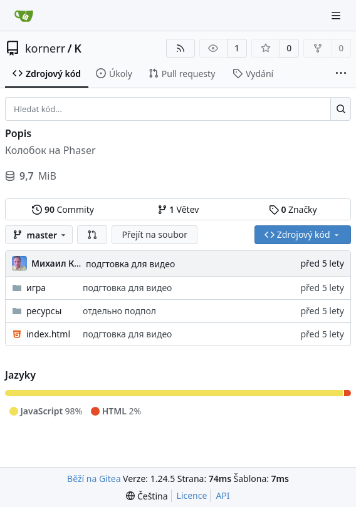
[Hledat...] (340, 109)
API (222, 495)
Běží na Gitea (93, 478)
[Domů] (23, 15)
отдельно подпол (119, 311)
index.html (48, 334)
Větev (178, 209)
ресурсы (43, 311)
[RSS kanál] (180, 48)
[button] (92, 234)
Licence (192, 495)
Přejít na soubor (154, 234)
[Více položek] (341, 74)
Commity (62, 209)
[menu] (146, 496)
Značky (293, 209)
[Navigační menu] (337, 15)
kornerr (45, 48)
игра (36, 288)
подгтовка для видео (130, 264)
